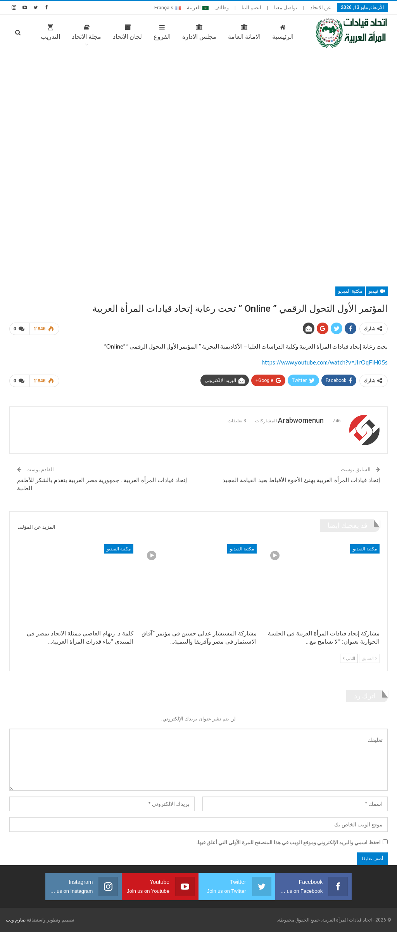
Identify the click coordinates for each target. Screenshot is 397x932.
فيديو (377, 291)
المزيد (38, 32)
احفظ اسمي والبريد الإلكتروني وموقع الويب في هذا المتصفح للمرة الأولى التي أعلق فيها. (289, 842)
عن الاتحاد (320, 7)
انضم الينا (251, 7)
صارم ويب (16, 920)
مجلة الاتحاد (72, 32)
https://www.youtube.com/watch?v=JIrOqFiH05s (325, 362)
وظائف (221, 7)
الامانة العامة (230, 32)
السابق (369, 658)
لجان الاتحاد (113, 32)
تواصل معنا (285, 7)
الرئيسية (268, 32)
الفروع (147, 32)
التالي (349, 658)
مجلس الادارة (185, 32)
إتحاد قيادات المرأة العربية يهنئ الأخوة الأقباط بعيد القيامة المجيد (301, 480)
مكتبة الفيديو (350, 291)
